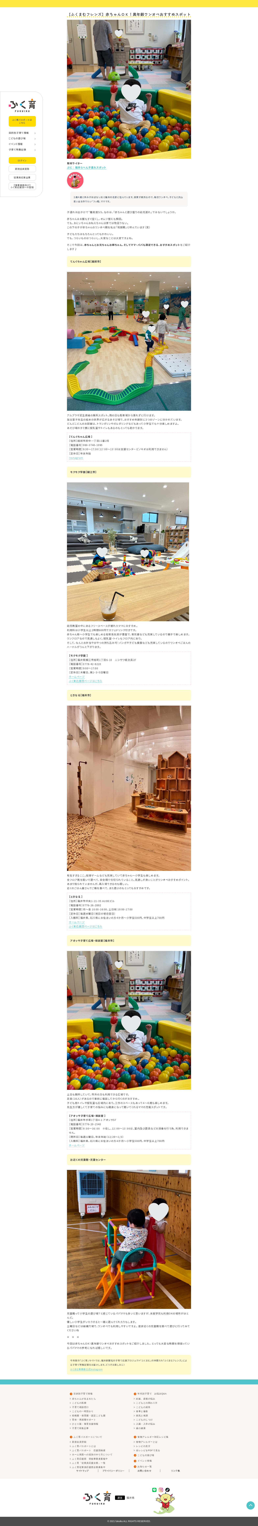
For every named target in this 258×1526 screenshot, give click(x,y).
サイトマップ (82, 1470)
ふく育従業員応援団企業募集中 (88, 1467)
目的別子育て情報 (19, 132)
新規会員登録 (22, 168)
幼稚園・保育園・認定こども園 (88, 1415)
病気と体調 (142, 1415)
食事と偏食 (142, 1411)
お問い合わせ (145, 1470)
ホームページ (77, 676)
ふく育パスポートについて (88, 1437)
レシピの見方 (143, 1446)
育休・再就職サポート (84, 1419)
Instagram (76, 457)
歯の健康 (141, 1428)
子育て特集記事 (17, 149)
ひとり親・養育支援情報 (85, 1424)
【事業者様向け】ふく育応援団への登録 (22, 186)
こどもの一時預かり (83, 1411)
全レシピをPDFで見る (148, 1450)
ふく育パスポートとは (84, 1446)
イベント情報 (16, 144)
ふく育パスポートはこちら (22, 121)
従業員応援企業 (22, 177)
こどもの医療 (79, 1403)
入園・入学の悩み (145, 1424)
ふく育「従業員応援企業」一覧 (88, 1463)
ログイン (22, 160)
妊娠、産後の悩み (145, 1399)
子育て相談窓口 (80, 1407)
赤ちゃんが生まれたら (84, 1399)
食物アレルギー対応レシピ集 (153, 1437)
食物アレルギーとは (147, 1442)
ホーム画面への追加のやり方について (92, 1454)
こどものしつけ (144, 1419)
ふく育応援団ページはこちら (85, 681)
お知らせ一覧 (145, 1466)
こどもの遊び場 (17, 138)
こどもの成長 (143, 1407)
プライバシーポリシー (114, 1470)
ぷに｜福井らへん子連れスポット (86, 167)
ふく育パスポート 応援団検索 (88, 1450)
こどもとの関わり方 (147, 1403)
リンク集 (175, 1470)
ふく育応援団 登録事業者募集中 (90, 1459)
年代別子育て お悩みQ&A (152, 1393)
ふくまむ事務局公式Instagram (86, 1369)
